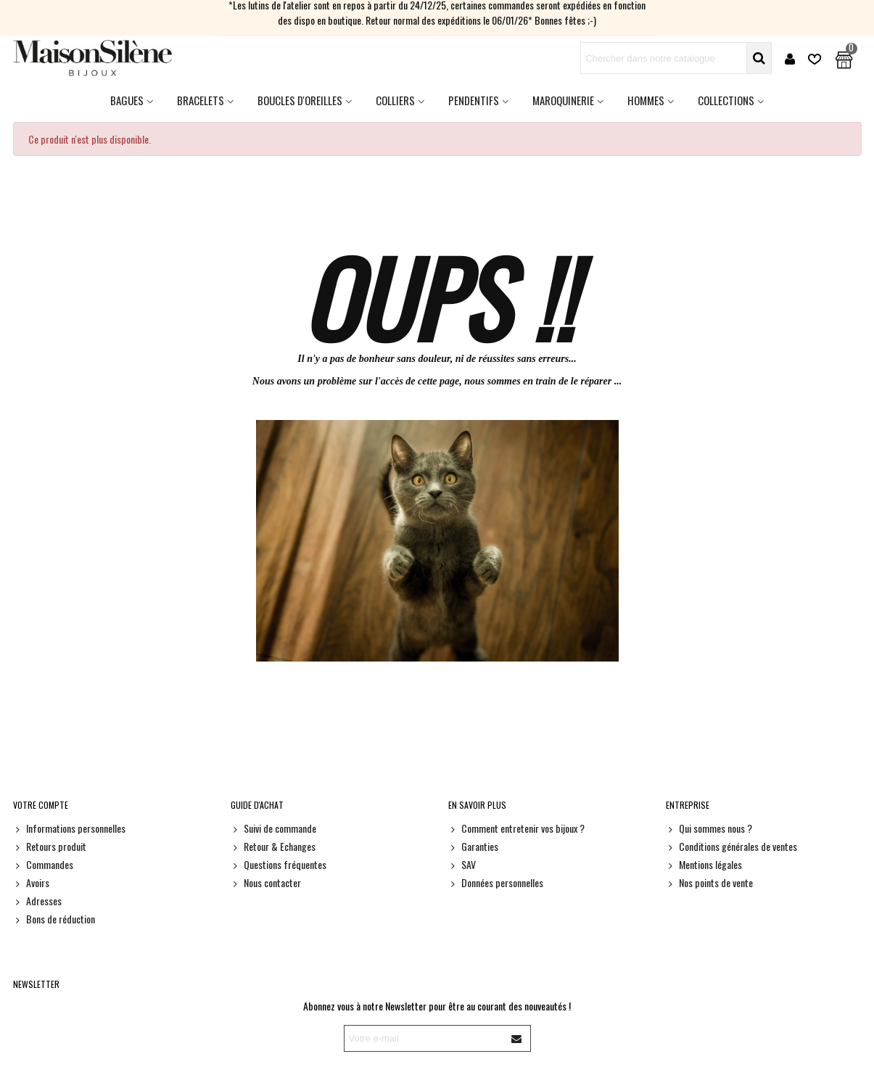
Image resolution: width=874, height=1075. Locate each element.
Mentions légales (704, 864)
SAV (462, 864)
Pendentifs (473, 100)
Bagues (127, 100)
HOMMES (645, 100)
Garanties (473, 846)
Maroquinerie (563, 100)
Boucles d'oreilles (299, 100)
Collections (726, 100)
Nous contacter (266, 882)
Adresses (37, 900)
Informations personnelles (69, 828)
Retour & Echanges (273, 846)
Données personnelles (495, 882)
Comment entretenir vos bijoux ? (516, 828)
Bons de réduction (54, 918)
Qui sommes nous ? (709, 828)
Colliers (395, 100)
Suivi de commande (273, 828)
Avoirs (31, 882)
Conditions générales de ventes (731, 846)
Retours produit (49, 846)
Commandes (43, 864)
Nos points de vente (709, 882)
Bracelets (200, 100)
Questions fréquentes (278, 864)
